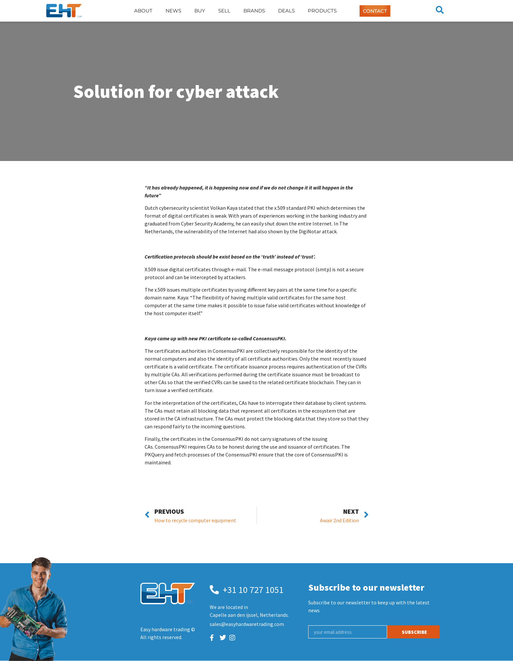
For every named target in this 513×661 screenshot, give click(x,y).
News (173, 11)
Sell (224, 11)
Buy (199, 11)
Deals (286, 11)
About (143, 11)
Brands (254, 11)
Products (322, 11)
